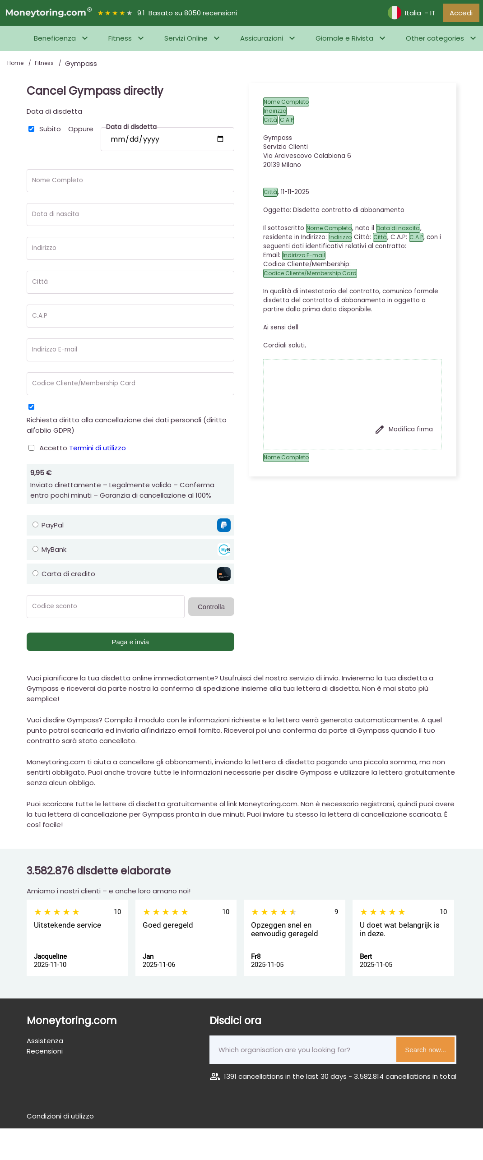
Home (16, 66)
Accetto (82, 450)
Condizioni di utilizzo (60, 1118)
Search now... (425, 1052)
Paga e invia (130, 644)
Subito (50, 131)
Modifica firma (403, 432)
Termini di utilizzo (97, 450)
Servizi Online (186, 41)
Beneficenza (55, 41)
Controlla (211, 609)
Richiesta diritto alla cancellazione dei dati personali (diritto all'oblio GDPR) (127, 428)
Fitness (120, 41)
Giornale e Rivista (344, 41)
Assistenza (45, 1043)
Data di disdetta (54, 114)
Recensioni (45, 1053)
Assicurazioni (261, 41)
